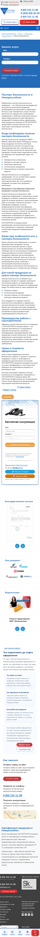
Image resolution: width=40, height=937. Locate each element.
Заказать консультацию (20, 444)
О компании (4, 912)
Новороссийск (14, 2)
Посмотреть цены (25, 749)
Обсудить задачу (24, 745)
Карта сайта (26, 927)
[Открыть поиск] (37, 28)
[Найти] (16, 926)
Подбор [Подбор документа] (20, 933)
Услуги (27, 933)
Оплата (2, 917)
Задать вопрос (25, 387)
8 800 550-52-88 (29, 16)
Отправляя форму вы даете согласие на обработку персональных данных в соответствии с (18, 455)
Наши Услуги (4, 902)
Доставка (3, 914)
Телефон (7, 59)
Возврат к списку (9, 390)
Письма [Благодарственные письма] (12, 933)
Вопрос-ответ (4, 919)
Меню (5, 28)
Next (23, 546)
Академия (4, 933)
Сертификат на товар (7, 904)
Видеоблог (3, 907)
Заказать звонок (10, 22)
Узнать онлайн (29, 22)
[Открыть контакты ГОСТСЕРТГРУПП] (20, 814)
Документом (19, 457)
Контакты (3, 922)
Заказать (7, 396)
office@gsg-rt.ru (17, 468)
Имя (5, 50)
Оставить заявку (12, 778)
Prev (17, 546)
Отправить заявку (11, 70)
